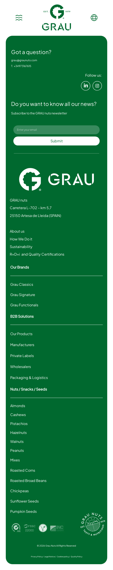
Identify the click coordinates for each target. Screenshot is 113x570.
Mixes (15, 460)
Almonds (17, 405)
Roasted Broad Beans (28, 480)
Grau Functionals (24, 305)
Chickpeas (19, 490)
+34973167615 (23, 66)
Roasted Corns (22, 470)
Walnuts (17, 441)
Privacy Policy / (37, 556)
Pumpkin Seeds (23, 511)
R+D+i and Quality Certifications (37, 254)
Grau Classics (21, 284)
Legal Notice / (50, 556)
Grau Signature (22, 294)
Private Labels (22, 355)
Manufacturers (22, 344)
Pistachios (19, 423)
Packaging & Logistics (29, 377)
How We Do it (21, 239)
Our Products (21, 333)
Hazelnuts (18, 432)
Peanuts (17, 450)
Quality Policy (76, 556)
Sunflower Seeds (24, 501)
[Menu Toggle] (19, 17)
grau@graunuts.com (24, 60)
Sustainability (21, 246)
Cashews (18, 414)
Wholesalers (20, 366)
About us (18, 231)
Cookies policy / (63, 556)
